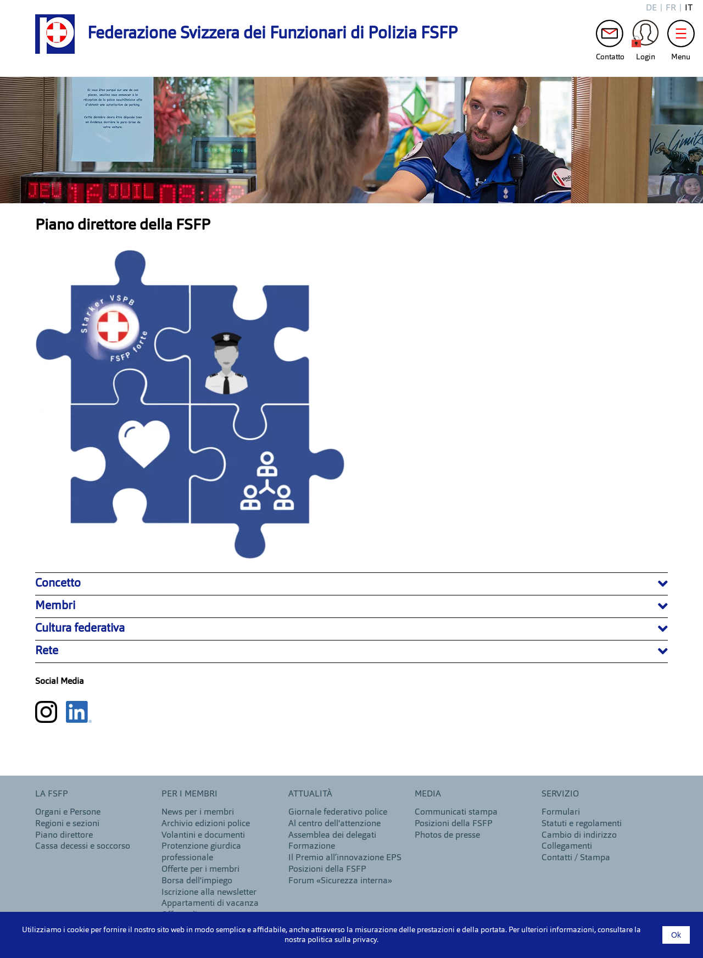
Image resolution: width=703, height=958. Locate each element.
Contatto (609, 36)
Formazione (311, 846)
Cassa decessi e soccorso (82, 846)
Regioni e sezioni (67, 824)
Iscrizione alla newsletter (208, 892)
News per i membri (197, 812)
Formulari (561, 812)
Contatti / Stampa (576, 858)
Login (645, 36)
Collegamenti (567, 846)
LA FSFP (51, 794)
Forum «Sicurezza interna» (340, 881)
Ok (676, 935)
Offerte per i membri (200, 869)
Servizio (560, 794)
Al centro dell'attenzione (334, 824)
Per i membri (189, 794)
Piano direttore (64, 835)
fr (671, 8)
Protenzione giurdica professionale (201, 852)
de (651, 8)
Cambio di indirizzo (579, 835)
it (689, 8)
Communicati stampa (456, 812)
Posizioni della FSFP (327, 869)
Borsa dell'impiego (196, 881)
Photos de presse (447, 835)
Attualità (310, 794)
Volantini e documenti (203, 835)
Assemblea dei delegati (332, 835)
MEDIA (428, 794)
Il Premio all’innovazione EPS (344, 858)
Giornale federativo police (337, 812)
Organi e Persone (68, 812)
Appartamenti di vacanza (210, 903)
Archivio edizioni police (205, 824)
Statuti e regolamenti (582, 824)
